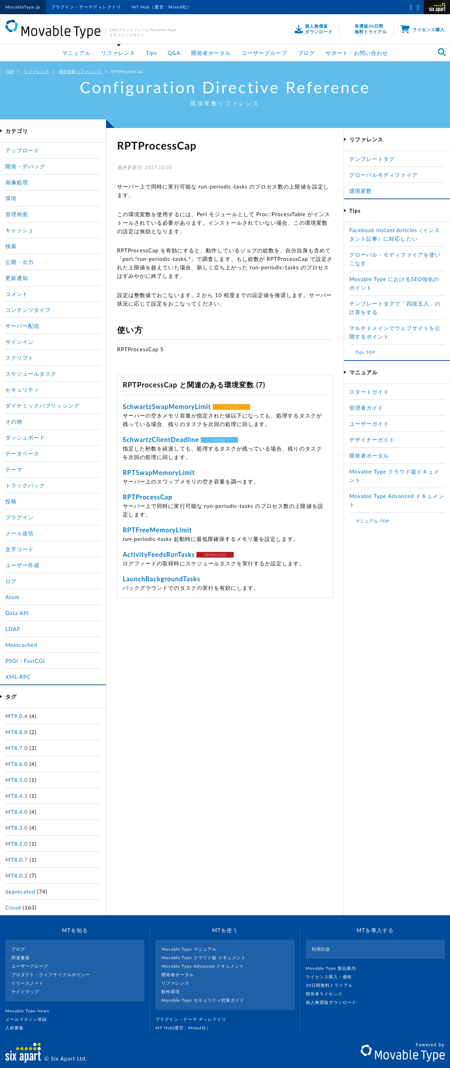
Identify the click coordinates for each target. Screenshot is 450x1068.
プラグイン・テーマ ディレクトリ (193, 1019)
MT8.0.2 (16, 875)
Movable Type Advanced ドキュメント (202, 966)
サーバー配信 (22, 326)
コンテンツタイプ (28, 310)
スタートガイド (369, 391)
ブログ (306, 53)
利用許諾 (321, 949)
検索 (11, 246)
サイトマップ (25, 991)
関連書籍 (20, 957)
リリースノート (27, 983)
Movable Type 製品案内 (334, 968)
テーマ (13, 469)
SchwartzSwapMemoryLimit (167, 406)
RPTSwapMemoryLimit (159, 472)
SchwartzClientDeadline (161, 439)
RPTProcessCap (147, 497)
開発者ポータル (211, 53)
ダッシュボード (25, 437)
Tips (151, 53)
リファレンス (118, 53)
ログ (11, 581)
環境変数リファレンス (80, 71)
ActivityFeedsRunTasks (159, 554)
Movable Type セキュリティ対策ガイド (202, 1000)
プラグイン (19, 517)
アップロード (22, 150)
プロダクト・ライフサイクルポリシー (50, 974)
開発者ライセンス (327, 993)
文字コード (19, 549)
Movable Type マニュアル (189, 949)
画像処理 (16, 182)
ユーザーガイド (369, 423)
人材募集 (17, 1027)
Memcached (21, 645)
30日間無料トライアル (332, 985)
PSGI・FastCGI (25, 661)
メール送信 (19, 533)
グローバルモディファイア (383, 175)
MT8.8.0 (16, 732)
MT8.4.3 (16, 796)
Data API (17, 613)
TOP (9, 71)
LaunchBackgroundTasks (161, 579)
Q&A (174, 53)
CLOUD (219, 440)
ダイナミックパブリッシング (42, 405)
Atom (12, 597)
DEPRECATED (215, 555)
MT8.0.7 (16, 859)
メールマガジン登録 (29, 1019)
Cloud (13, 907)
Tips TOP (365, 352)
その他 (13, 421)
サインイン (19, 342)
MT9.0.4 (16, 716)
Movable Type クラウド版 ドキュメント (203, 957)
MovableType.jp (22, 7)
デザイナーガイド (372, 439)
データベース (22, 453)
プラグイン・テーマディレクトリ (86, 7)
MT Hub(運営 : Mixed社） (186, 1027)
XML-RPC (18, 676)
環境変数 (360, 191)
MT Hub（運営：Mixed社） (162, 7)
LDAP (12, 629)
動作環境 (170, 991)
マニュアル (76, 53)
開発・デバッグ (25, 166)
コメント (16, 294)
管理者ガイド (366, 407)
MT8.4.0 (16, 812)
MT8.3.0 (16, 827)
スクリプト (19, 357)
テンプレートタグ (372, 159)
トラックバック (25, 485)
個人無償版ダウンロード (334, 1002)
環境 (11, 198)
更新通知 (16, 278)
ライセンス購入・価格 (332, 976)
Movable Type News (30, 1010)
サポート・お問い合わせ (357, 53)
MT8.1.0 (16, 843)
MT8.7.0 (16, 748)
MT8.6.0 (16, 764)
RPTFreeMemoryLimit (157, 530)
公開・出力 (19, 262)
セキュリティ (22, 389)
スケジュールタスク (30, 373)
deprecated (20, 891)
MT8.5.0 (16, 780)
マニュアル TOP (372, 521)
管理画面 (16, 214)
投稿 (11, 501)
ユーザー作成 (22, 565)
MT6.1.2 (231, 407)
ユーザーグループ (264, 53)
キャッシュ (19, 230)
